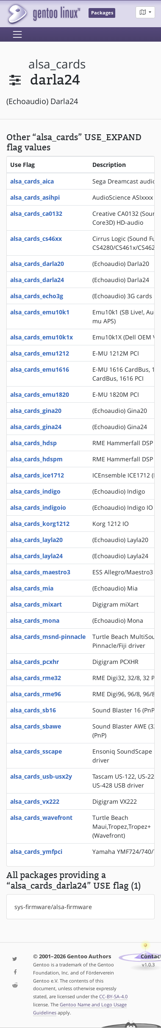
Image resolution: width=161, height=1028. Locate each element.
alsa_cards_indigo (35, 491)
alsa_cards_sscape (36, 751)
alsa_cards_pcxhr (34, 662)
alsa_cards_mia (31, 588)
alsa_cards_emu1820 (39, 394)
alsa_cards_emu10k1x (41, 337)
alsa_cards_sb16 (33, 710)
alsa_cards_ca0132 (36, 213)
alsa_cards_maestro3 (40, 572)
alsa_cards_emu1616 (39, 369)
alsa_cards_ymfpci (36, 851)
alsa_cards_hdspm (36, 459)
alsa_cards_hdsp (33, 443)
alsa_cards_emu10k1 (39, 312)
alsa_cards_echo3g (36, 296)
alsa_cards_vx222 (34, 801)
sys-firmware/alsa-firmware (53, 907)
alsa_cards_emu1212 (39, 353)
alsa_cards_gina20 (35, 411)
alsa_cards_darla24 (37, 280)
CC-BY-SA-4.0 (113, 996)
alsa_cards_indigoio (38, 507)
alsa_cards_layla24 (36, 556)
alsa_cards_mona (34, 620)
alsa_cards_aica (32, 181)
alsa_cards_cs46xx (36, 238)
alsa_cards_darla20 (37, 264)
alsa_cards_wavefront (41, 817)
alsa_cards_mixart (36, 604)
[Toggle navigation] (17, 34)
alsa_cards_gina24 (35, 427)
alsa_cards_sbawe (35, 726)
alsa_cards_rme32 (35, 678)
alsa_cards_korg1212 (39, 524)
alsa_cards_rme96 (35, 694)
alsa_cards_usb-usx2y (41, 776)
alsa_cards (57, 64)
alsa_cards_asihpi (35, 197)
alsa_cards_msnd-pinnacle (48, 637)
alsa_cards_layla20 (36, 540)
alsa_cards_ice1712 (37, 475)
